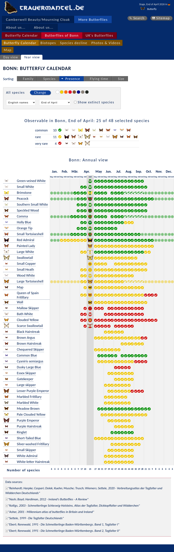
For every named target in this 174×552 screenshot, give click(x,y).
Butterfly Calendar (21, 35)
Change (40, 92)
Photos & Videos (105, 43)
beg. (51, 177)
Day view (10, 57)
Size (121, 79)
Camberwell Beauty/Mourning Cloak (38, 19)
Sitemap (163, 18)
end (58, 177)
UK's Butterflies (99, 35)
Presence (72, 79)
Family (28, 79)
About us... (15, 27)
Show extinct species (96, 102)
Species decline (73, 43)
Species (49, 79)
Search (138, 18)
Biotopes (48, 43)
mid (55, 177)
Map (7, 50)
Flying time (99, 79)
